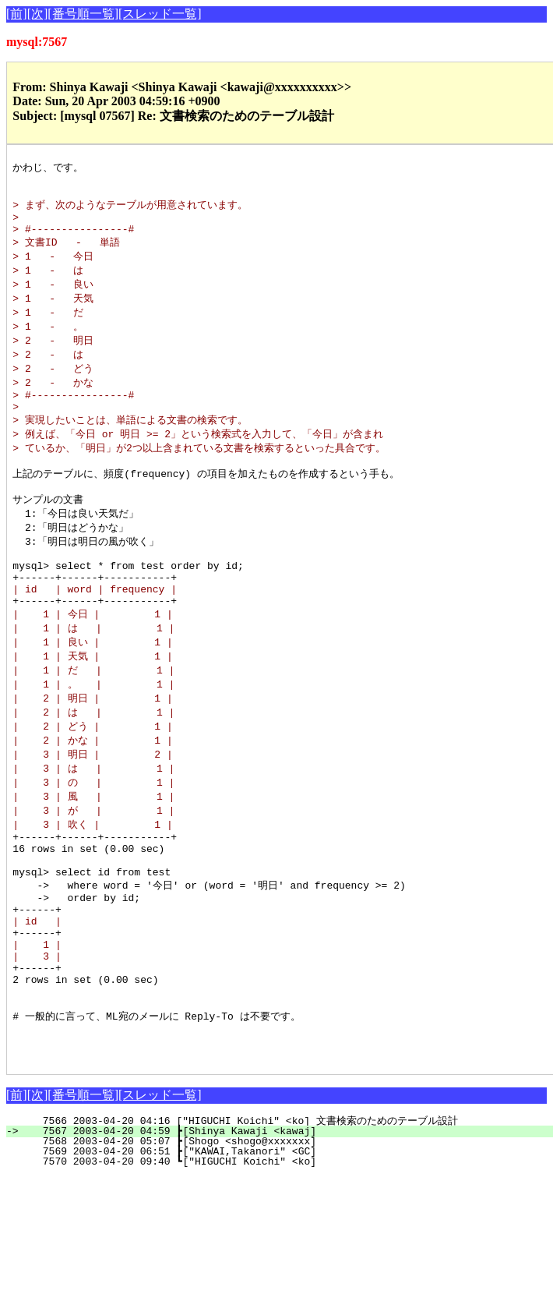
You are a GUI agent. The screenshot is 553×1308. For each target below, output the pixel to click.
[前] (16, 13)
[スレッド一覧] (160, 13)
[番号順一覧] (83, 13)
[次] (37, 13)
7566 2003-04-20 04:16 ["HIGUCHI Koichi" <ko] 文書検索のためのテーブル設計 (277, 1221)
